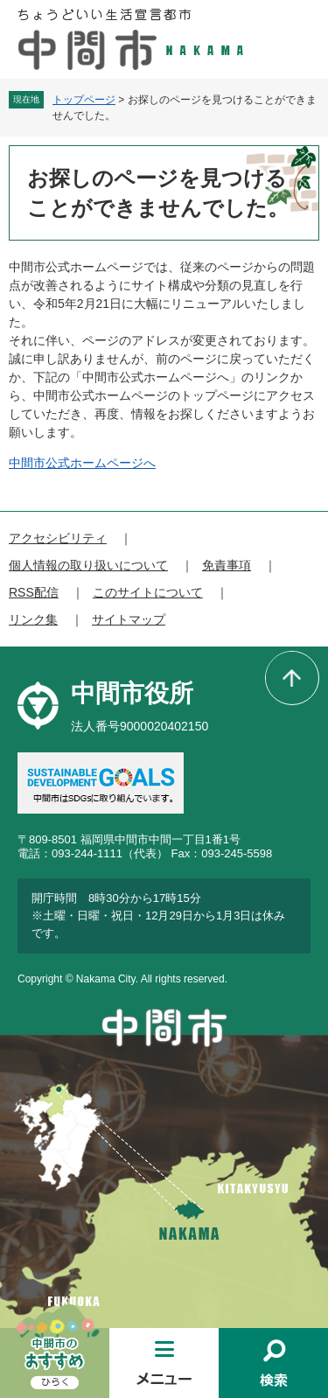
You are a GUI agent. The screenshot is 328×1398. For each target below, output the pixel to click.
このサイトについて (148, 592)
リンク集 (33, 619)
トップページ (83, 100)
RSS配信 (34, 592)
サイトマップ (128, 619)
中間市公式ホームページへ (82, 463)
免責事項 (226, 565)
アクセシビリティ (58, 538)
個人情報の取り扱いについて (88, 565)
